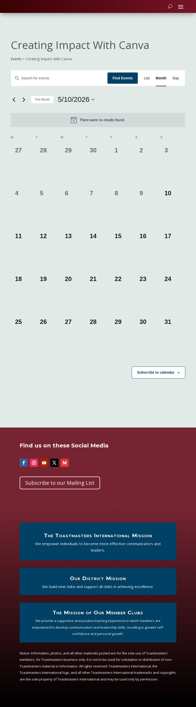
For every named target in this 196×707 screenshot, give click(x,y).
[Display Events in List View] (147, 83)
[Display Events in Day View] (176, 83)
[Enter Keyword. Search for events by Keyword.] (59, 83)
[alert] (98, 124)
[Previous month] (14, 104)
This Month (42, 104)
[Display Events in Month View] (161, 83)
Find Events (123, 82)
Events (16, 63)
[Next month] (24, 104)
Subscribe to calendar (155, 377)
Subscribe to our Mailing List (59, 487)
